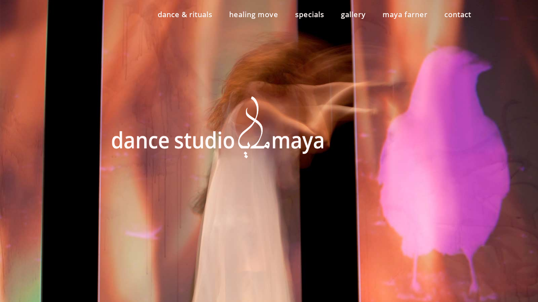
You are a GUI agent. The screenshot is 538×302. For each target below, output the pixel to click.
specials (309, 14)
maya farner (404, 14)
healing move (253, 14)
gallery (353, 14)
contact (457, 14)
